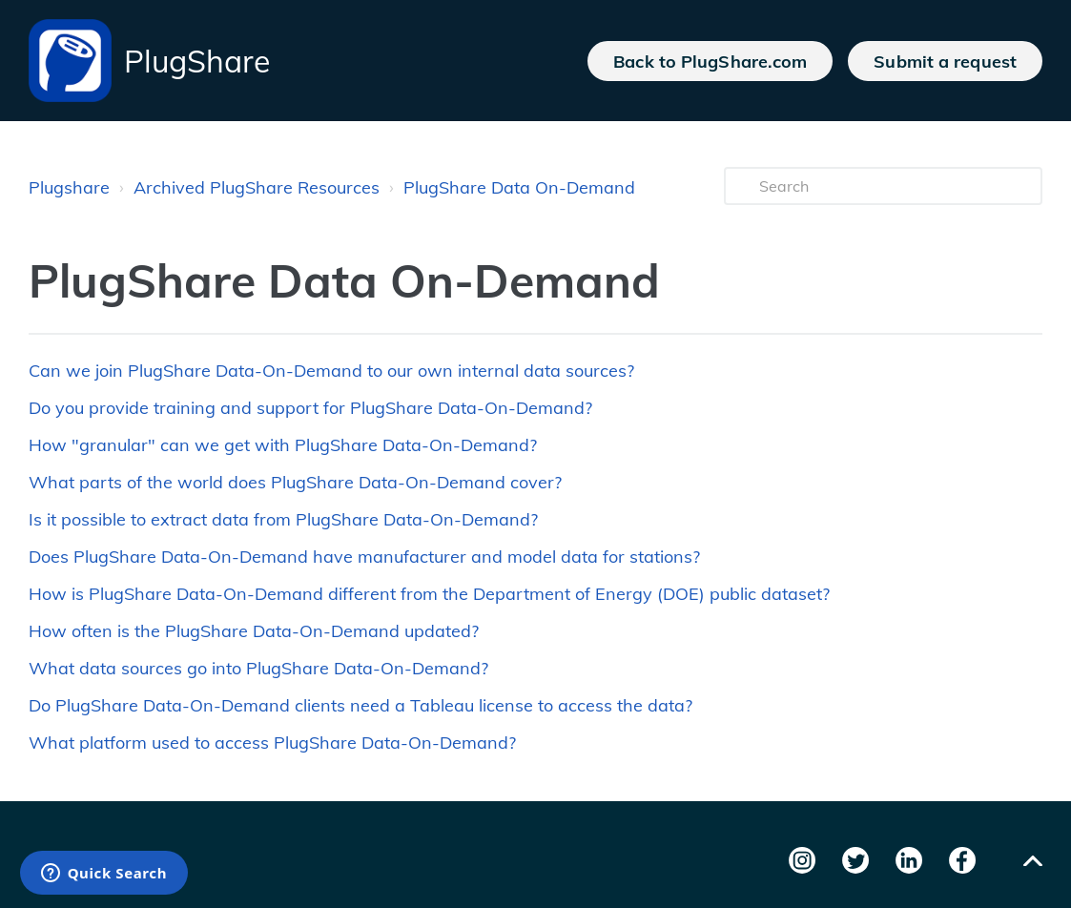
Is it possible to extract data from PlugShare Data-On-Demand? (283, 519)
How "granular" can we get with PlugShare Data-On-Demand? (283, 445)
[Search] (883, 186)
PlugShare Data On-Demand (519, 187)
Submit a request (945, 61)
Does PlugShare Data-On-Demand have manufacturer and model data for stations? (364, 557)
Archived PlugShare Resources (257, 187)
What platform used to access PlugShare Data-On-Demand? (272, 742)
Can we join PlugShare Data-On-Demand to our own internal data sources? (331, 371)
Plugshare (69, 187)
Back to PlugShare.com (710, 61)
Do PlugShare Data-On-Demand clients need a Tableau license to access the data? (360, 705)
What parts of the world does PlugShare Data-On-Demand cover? (295, 482)
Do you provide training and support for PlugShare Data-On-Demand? (310, 408)
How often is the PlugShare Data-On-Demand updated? (254, 631)
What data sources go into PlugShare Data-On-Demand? (258, 668)
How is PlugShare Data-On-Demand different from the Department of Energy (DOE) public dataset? (429, 594)
